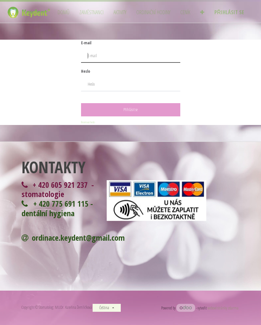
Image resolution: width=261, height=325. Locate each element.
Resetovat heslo (88, 122)
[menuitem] (63, 12)
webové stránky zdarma (223, 308)
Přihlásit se (130, 109)
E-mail (86, 43)
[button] (202, 12)
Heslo (85, 71)
